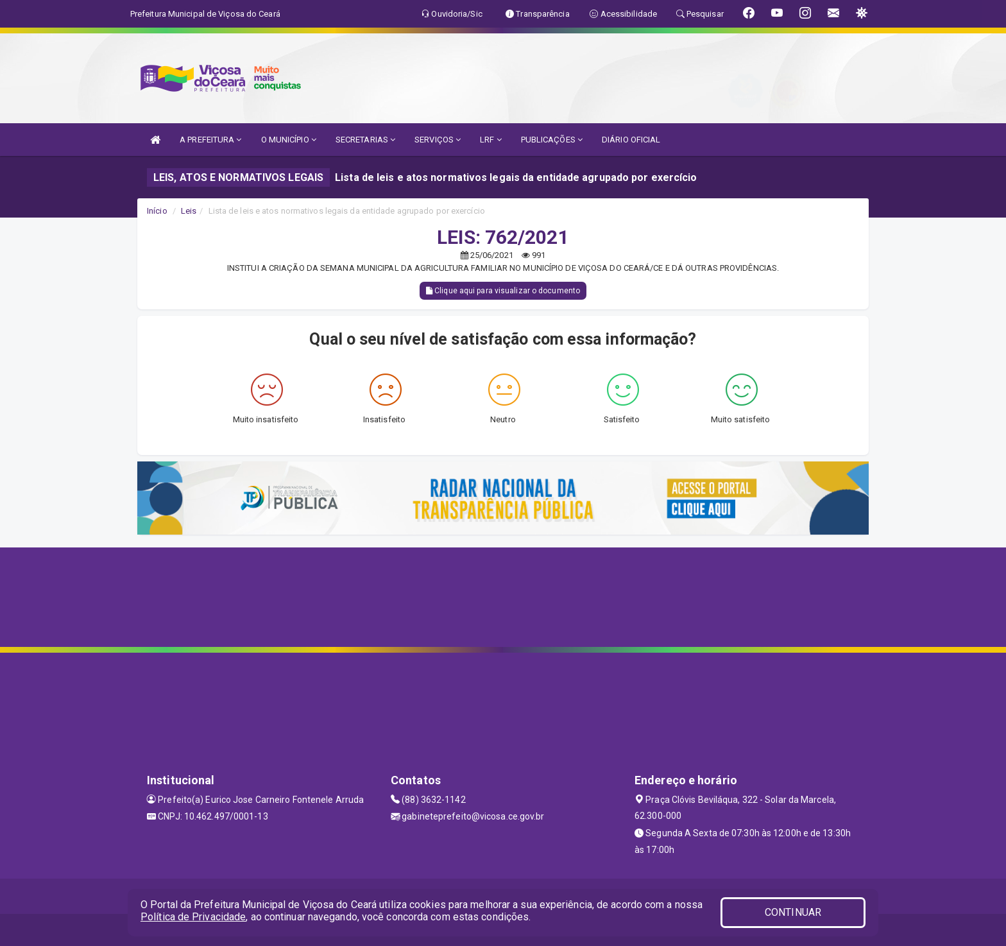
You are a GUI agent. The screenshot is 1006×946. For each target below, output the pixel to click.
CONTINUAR (793, 912)
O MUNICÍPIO (288, 139)
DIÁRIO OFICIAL (631, 139)
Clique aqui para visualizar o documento (503, 290)
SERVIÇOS (437, 139)
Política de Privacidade (193, 917)
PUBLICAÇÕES (552, 139)
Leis (188, 211)
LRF (491, 139)
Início (157, 211)
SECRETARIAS (365, 139)
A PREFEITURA (210, 139)
